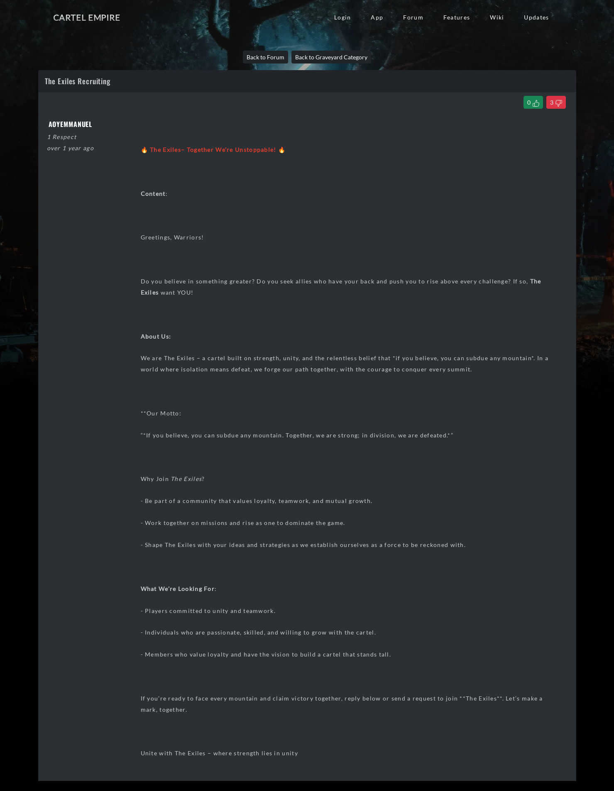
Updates (536, 17)
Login (342, 17)
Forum (413, 17)
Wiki (497, 17)
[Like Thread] (533, 102)
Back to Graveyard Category (331, 57)
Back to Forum (265, 57)
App (377, 17)
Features (456, 17)
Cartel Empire (86, 17)
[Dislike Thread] (556, 102)
